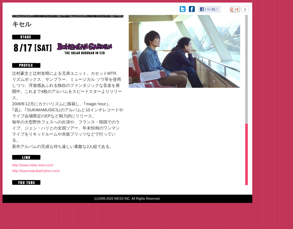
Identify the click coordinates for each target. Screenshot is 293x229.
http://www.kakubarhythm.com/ (36, 171)
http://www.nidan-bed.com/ (33, 165)
